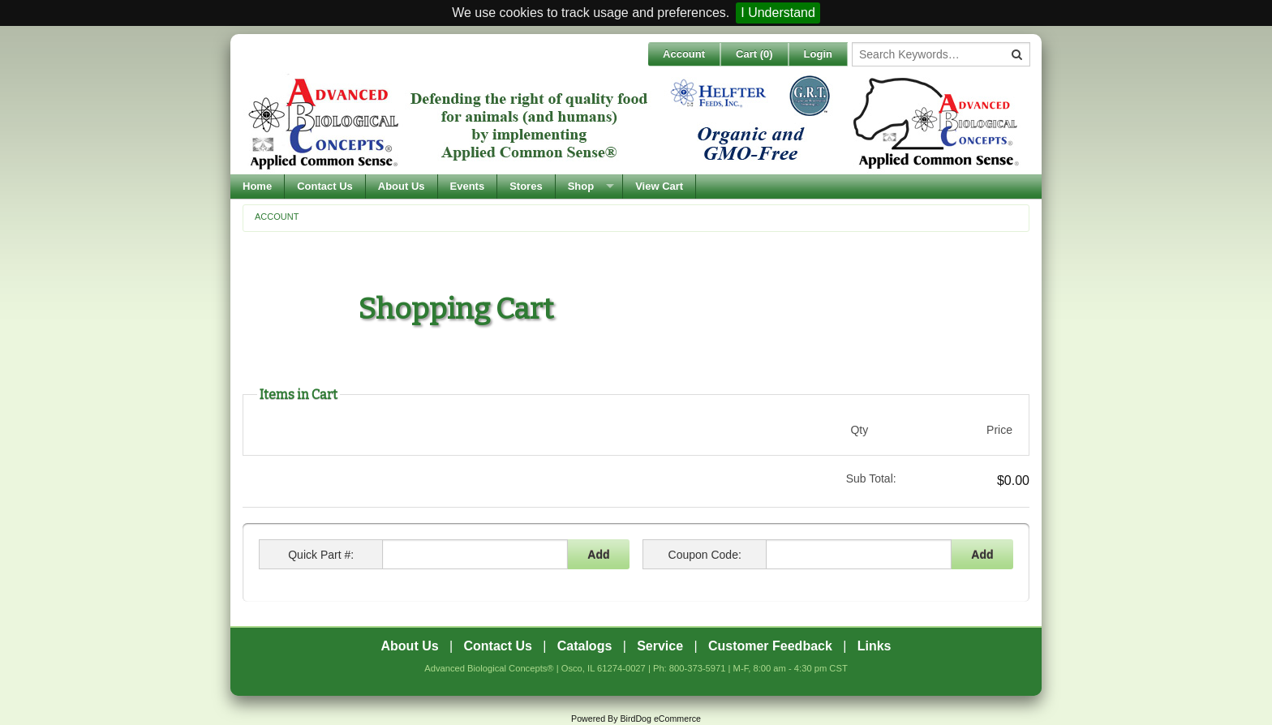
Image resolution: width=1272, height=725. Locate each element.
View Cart (659, 186)
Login (818, 54)
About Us (401, 186)
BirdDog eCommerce (660, 718)
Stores (525, 186)
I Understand (778, 12)
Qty (859, 429)
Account (684, 54)
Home (257, 186)
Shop (581, 186)
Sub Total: (871, 478)
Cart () (754, 54)
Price (999, 429)
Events (467, 186)
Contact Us (325, 186)
